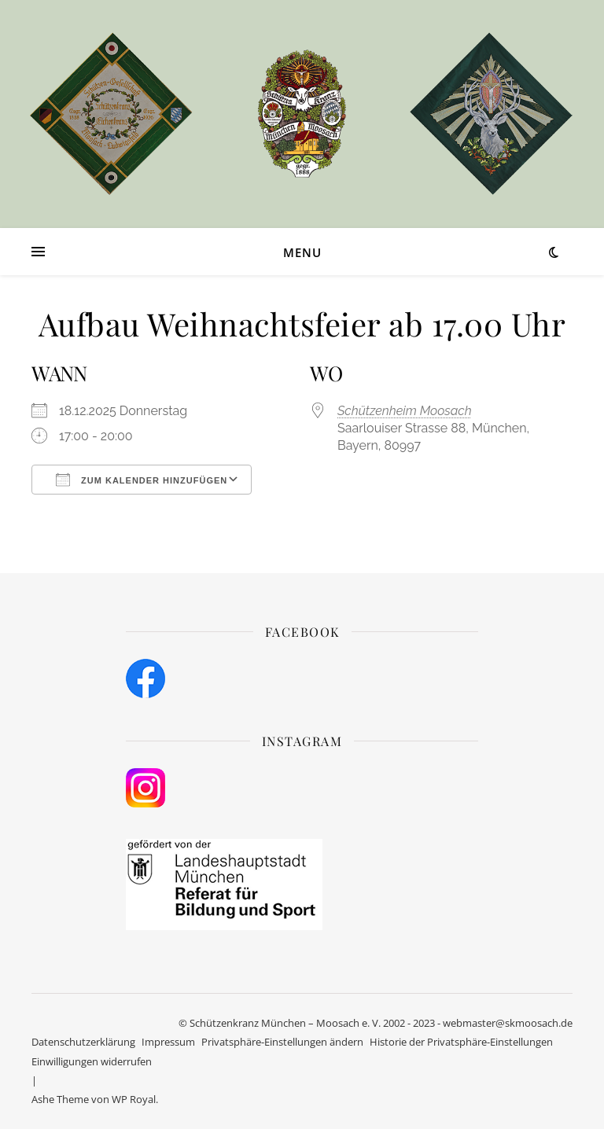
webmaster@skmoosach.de (508, 1023)
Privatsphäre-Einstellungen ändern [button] (282, 1042)
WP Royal (134, 1099)
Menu (302, 252)
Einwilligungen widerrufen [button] (91, 1061)
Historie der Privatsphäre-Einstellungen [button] (461, 1042)
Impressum (168, 1042)
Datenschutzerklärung (83, 1042)
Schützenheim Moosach (404, 410)
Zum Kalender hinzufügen (141, 480)
